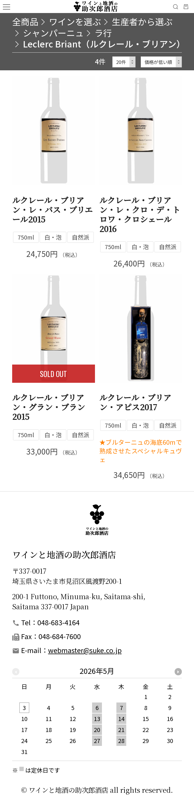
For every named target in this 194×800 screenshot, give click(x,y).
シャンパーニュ (53, 32)
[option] (97, 714)
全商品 (25, 21)
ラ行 (103, 32)
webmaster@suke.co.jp (85, 650)
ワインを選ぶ (75, 21)
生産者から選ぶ (142, 21)
